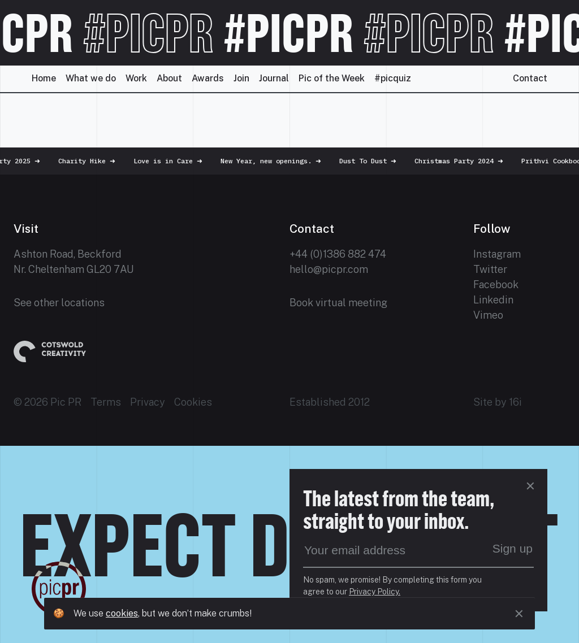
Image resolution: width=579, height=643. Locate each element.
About (169, 78)
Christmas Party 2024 (464, 161)
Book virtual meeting (338, 303)
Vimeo (488, 315)
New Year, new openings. (276, 161)
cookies (122, 613)
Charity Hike (92, 161)
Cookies (193, 402)
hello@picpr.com (329, 269)
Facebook (495, 284)
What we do (91, 78)
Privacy (147, 402)
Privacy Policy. (374, 591)
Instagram (497, 254)
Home (44, 78)
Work (136, 78)
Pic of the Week (332, 78)
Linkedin (493, 300)
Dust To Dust (373, 161)
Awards (208, 78)
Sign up (512, 548)
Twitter (490, 269)
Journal (274, 78)
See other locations (59, 303)
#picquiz (392, 78)
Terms (105, 402)
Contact (530, 78)
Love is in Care (173, 161)
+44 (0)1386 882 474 (338, 254)
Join (241, 78)
